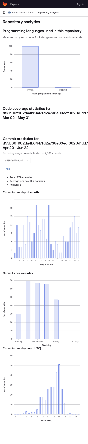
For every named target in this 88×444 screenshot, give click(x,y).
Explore (14, 4)
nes (8, 168)
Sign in (80, 4)
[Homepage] (5, 4)
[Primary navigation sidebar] (4, 12)
